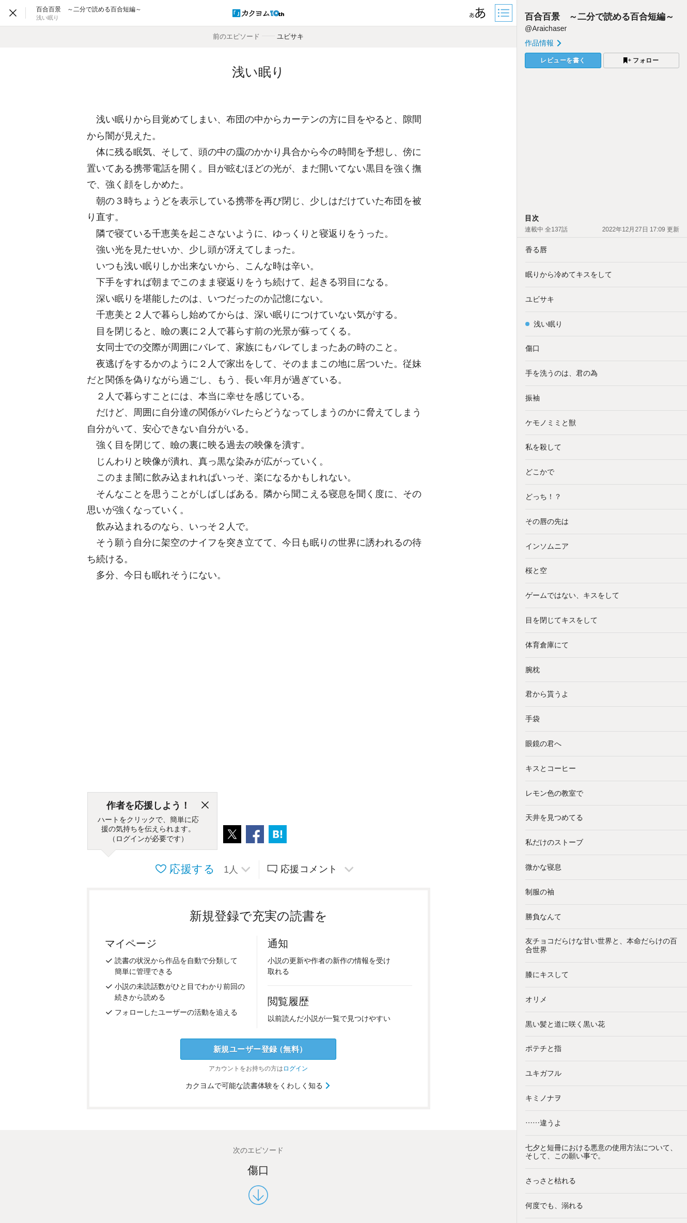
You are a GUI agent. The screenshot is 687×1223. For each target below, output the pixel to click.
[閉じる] (205, 805)
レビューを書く (563, 60)
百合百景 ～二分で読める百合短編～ (599, 17)
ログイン (295, 1068)
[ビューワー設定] (478, 13)
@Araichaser (546, 28)
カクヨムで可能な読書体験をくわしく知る (258, 1085)
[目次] (505, 13)
